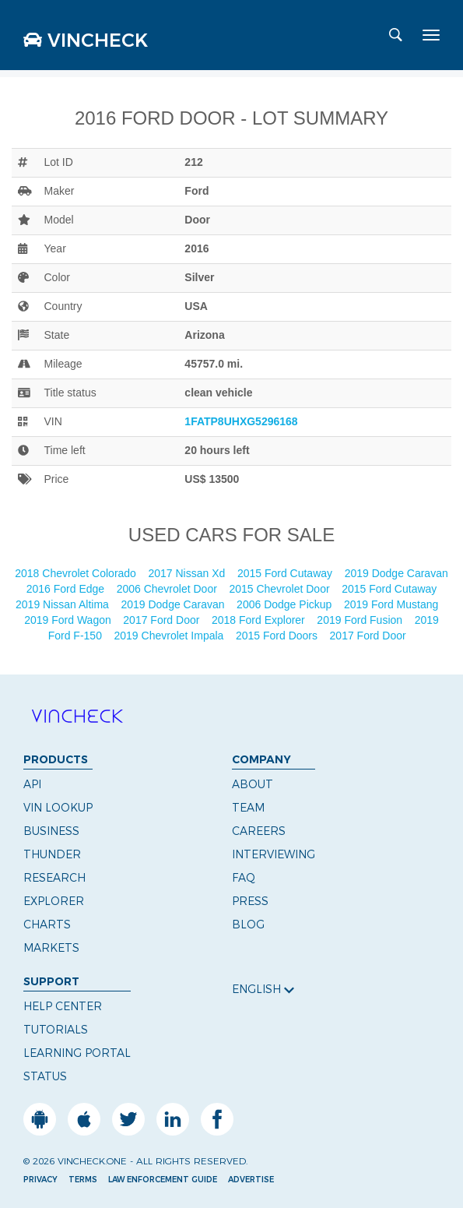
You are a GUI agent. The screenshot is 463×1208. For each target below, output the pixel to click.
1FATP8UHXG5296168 (240, 421)
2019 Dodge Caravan (396, 573)
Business (51, 831)
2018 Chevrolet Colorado (77, 573)
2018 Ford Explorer (260, 620)
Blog (248, 924)
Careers (259, 831)
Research (54, 878)
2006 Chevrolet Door (168, 589)
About (252, 784)
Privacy (40, 1180)
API (32, 784)
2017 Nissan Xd (188, 573)
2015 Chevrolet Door (280, 589)
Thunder (52, 854)
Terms (82, 1180)
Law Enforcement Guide (162, 1180)
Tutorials (55, 1030)
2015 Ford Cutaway (286, 573)
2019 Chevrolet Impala (170, 635)
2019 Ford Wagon (69, 620)
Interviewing (273, 854)
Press (250, 901)
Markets (51, 948)
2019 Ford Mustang (392, 604)
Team (248, 808)
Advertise (251, 1180)
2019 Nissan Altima (64, 604)
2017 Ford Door (162, 620)
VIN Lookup (58, 808)
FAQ (243, 878)
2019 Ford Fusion (361, 620)
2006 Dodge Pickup (286, 604)
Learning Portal (77, 1053)
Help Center (62, 1006)
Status (45, 1076)
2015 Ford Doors (278, 635)
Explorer (53, 901)
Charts (47, 924)
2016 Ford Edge (66, 589)
